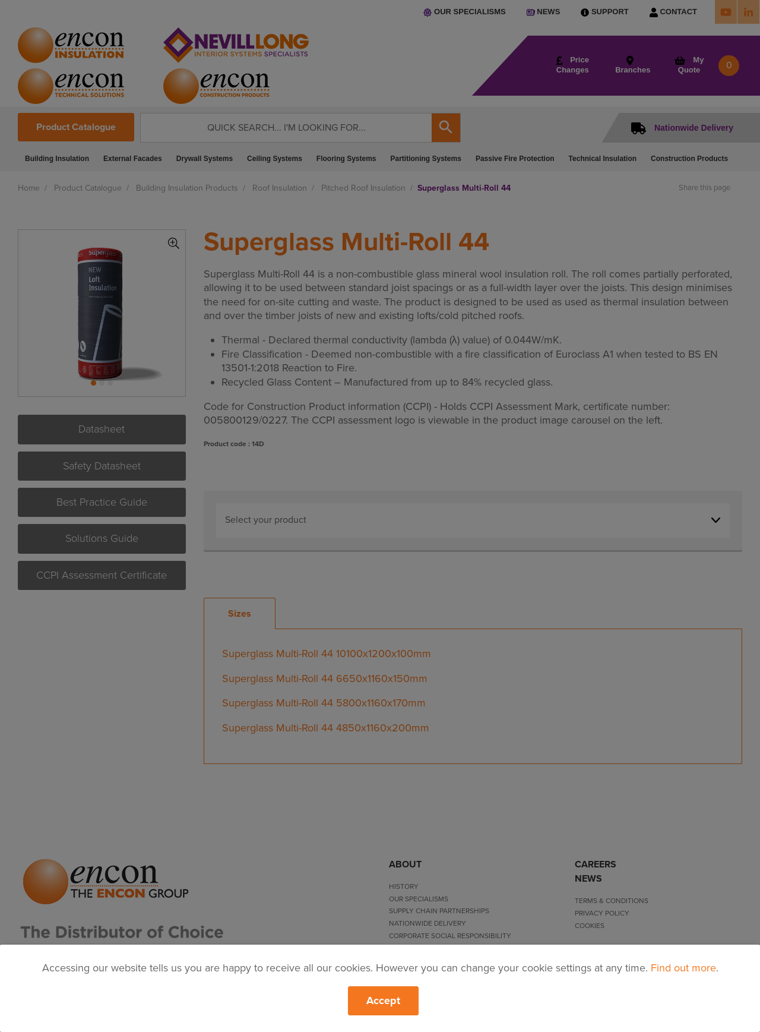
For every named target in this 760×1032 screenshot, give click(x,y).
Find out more (683, 967)
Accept (383, 1000)
